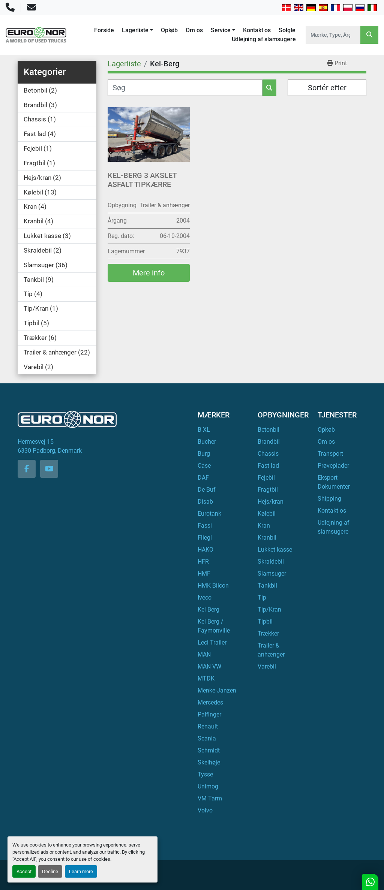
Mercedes (210, 702)
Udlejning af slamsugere (264, 39)
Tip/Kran (269, 609)
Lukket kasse (275, 549)
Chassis (268, 453)
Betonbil (268, 429)
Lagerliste (135, 30)
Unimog (208, 786)
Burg (204, 453)
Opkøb (169, 30)
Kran (264, 525)
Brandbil (269, 441)
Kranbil (267, 537)
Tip (262, 597)
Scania (207, 738)
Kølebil (267, 513)
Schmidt (209, 750)
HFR (203, 561)
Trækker (268, 633)
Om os (194, 30)
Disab (205, 501)
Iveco (205, 597)
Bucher (207, 441)
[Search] (333, 35)
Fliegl (205, 537)
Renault (208, 726)
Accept (24, 871)
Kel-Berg (208, 609)
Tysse (205, 774)
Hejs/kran (271, 501)
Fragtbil (268, 489)
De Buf (207, 489)
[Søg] (185, 87)
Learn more (81, 871)
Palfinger (209, 714)
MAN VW (209, 666)
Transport (330, 453)
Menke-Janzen (217, 690)
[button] (137, 30)
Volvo (205, 810)
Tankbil (267, 585)
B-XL (204, 429)
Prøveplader (333, 465)
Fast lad (268, 465)
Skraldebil (271, 561)
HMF (204, 573)
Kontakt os (257, 30)
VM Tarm (210, 798)
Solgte (287, 30)
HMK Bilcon (213, 585)
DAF (203, 477)
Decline (50, 871)
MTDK (206, 678)
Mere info (149, 272)
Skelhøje (209, 762)
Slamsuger (272, 573)
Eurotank (209, 513)
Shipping (329, 498)
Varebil (267, 666)
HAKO (205, 549)
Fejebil (266, 477)
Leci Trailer (212, 642)
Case (204, 465)
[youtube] (49, 469)
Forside (104, 30)
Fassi (205, 525)
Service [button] (221, 30)
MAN (204, 654)
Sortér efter (327, 87)
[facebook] (27, 469)
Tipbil (265, 621)
